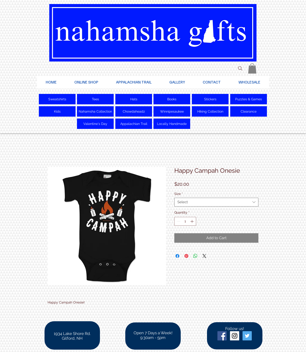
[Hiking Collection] (210, 111)
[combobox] (216, 202)
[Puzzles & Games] (248, 99)
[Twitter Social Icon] (247, 335)
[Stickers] (210, 99)
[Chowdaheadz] (133, 111)
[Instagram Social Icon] (234, 335)
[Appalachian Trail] (133, 124)
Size (178, 194)
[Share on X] (204, 256)
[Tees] (95, 99)
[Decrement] (178, 221)
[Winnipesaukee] (171, 111)
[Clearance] (248, 111)
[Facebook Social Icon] (222, 335)
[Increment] (192, 221)
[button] (252, 68)
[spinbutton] (185, 221)
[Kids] (57, 111)
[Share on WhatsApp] (195, 256)
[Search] (240, 68)
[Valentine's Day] (95, 124)
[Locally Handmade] (171, 124)
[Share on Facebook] (177, 256)
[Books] (171, 99)
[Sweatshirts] (57, 99)
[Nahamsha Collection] (95, 111)
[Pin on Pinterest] (186, 256)
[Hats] (133, 99)
